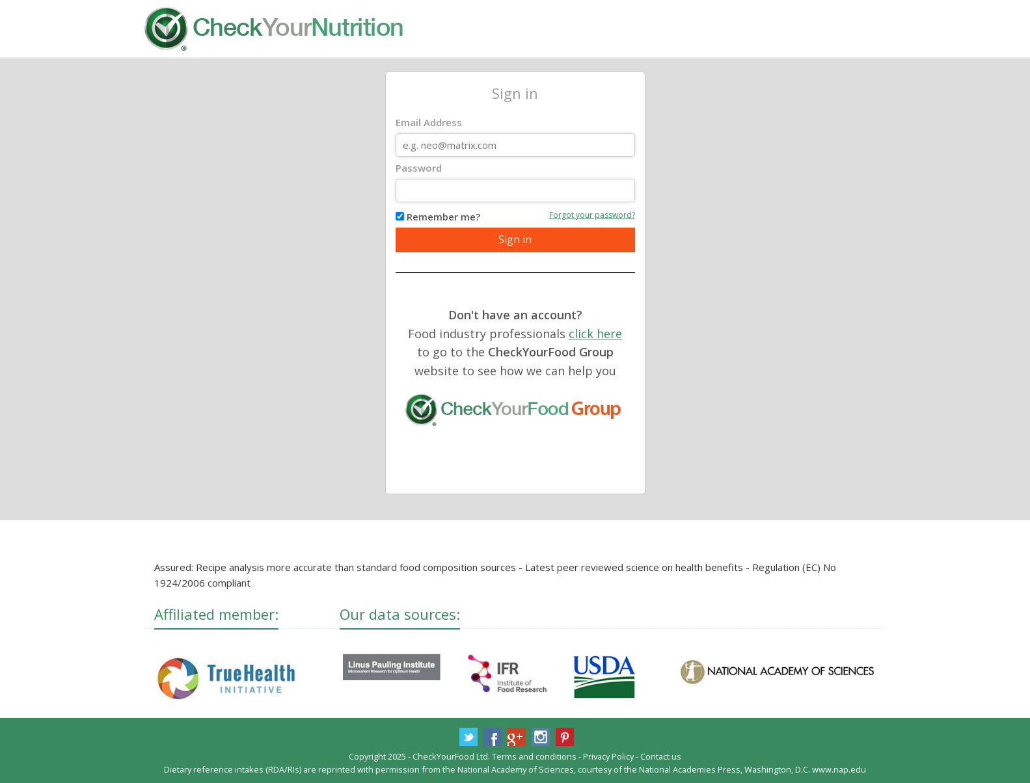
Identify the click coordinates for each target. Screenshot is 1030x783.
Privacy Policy (608, 756)
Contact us (660, 756)
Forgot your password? (592, 214)
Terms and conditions (534, 756)
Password (419, 167)
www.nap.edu (839, 769)
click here (595, 333)
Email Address (429, 122)
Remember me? (443, 216)
